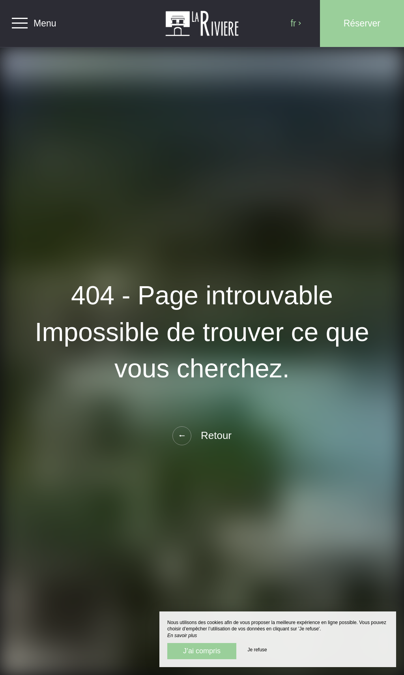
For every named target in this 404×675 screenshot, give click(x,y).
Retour (202, 435)
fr (296, 23)
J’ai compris (202, 651)
